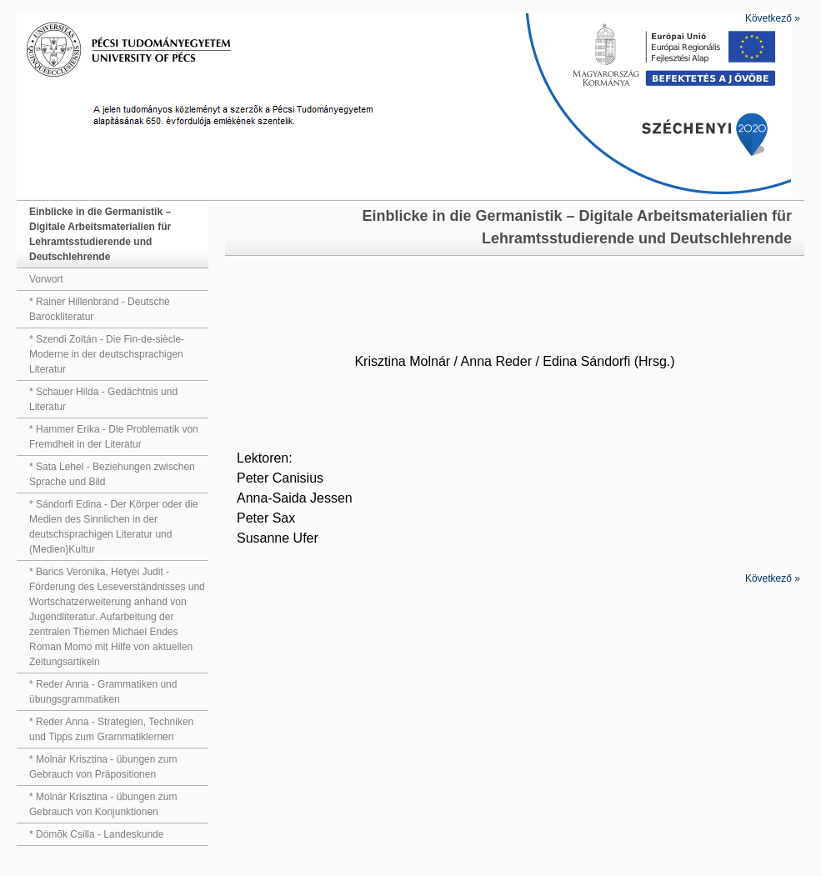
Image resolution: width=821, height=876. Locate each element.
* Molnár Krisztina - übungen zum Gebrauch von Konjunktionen (103, 804)
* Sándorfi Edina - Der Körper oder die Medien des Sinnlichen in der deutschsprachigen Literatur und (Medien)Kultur (113, 526)
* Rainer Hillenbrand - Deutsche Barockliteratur (99, 309)
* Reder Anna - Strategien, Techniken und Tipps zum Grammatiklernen (111, 729)
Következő (772, 18)
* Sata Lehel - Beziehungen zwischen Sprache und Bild (112, 474)
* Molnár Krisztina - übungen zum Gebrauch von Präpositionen (103, 766)
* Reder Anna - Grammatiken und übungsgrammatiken (103, 691)
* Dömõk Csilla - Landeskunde (96, 834)
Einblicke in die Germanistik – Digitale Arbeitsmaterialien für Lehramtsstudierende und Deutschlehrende (100, 234)
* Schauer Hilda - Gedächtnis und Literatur (103, 399)
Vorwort (46, 279)
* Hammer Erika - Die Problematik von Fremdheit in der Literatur (113, 436)
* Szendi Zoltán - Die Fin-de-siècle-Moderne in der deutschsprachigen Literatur (106, 354)
